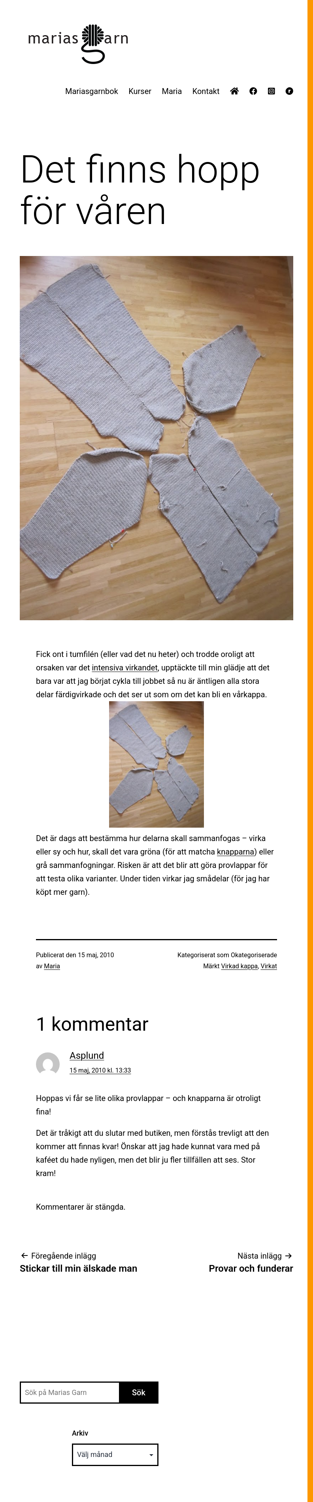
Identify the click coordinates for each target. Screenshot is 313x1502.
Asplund (87, 1055)
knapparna (235, 851)
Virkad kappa (239, 966)
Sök (138, 1392)
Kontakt (206, 91)
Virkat (268, 966)
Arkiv (80, 1433)
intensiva (125, 667)
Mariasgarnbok (91, 91)
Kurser (139, 91)
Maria (172, 91)
